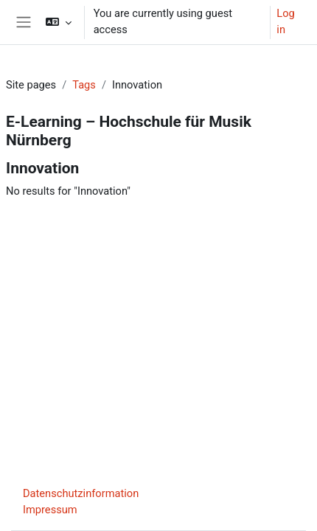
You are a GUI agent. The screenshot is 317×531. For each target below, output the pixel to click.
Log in (285, 21)
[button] (57, 22)
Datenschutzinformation (81, 493)
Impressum (50, 509)
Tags (84, 84)
